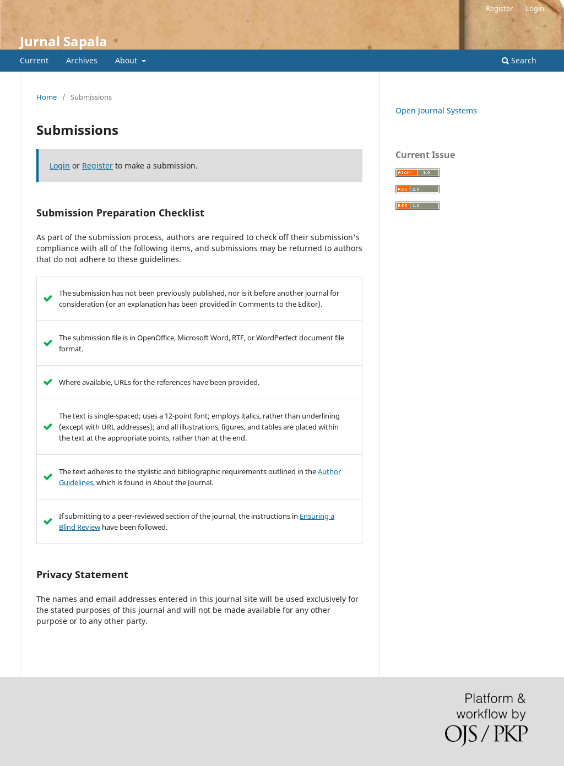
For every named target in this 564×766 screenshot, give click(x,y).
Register (499, 8)
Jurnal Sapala (63, 41)
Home (46, 97)
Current (34, 60)
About (127, 60)
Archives (81, 60)
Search (519, 60)
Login (534, 8)
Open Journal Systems (436, 110)
